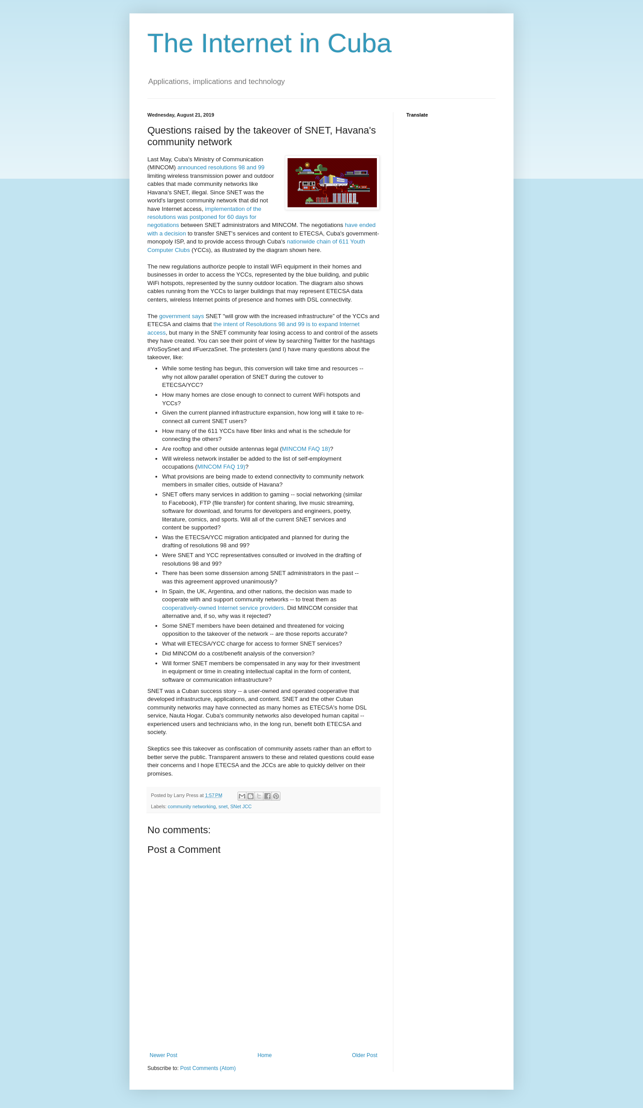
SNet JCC (241, 806)
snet (222, 806)
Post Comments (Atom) (208, 1068)
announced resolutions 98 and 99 (220, 167)
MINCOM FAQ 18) (306, 448)
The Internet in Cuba (269, 43)
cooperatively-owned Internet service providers (223, 607)
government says (181, 316)
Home (265, 1055)
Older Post (364, 1055)
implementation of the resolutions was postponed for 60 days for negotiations (204, 217)
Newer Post (163, 1055)
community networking (192, 806)
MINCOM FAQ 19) (221, 466)
